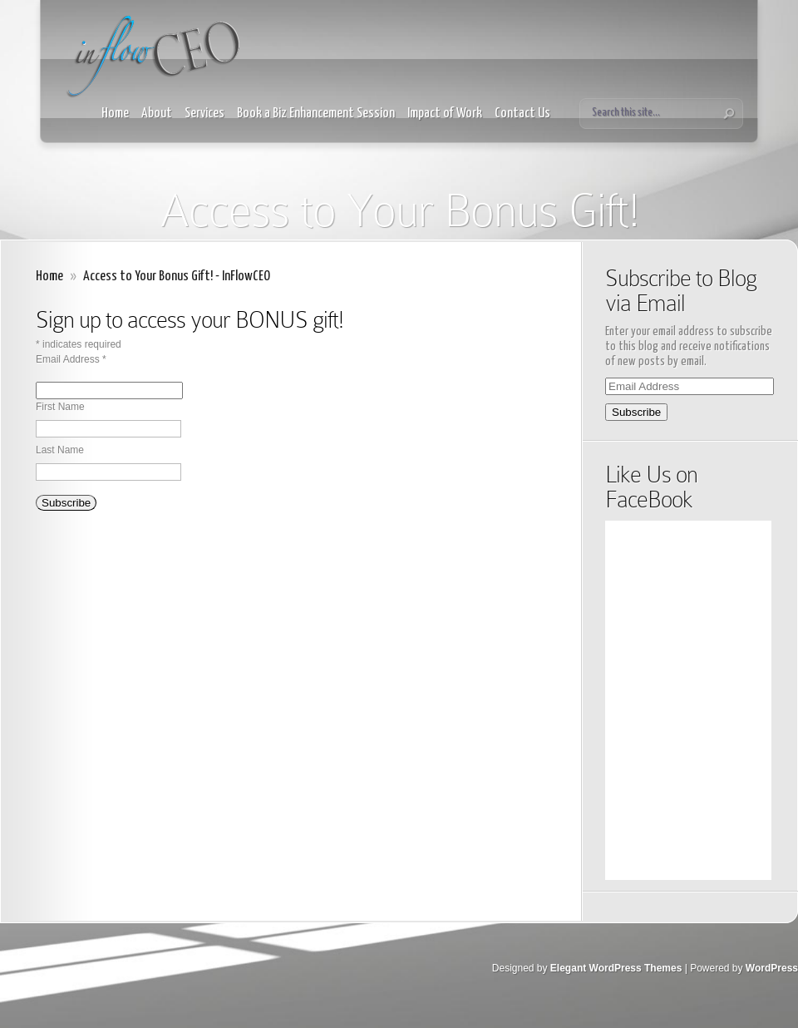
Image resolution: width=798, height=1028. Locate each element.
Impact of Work (444, 113)
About (156, 113)
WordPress (772, 968)
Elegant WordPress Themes (616, 968)
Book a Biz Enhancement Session (316, 113)
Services (204, 113)
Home (115, 113)
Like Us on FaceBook (651, 487)
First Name (60, 407)
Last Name (60, 450)
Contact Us (522, 113)
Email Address (71, 359)
